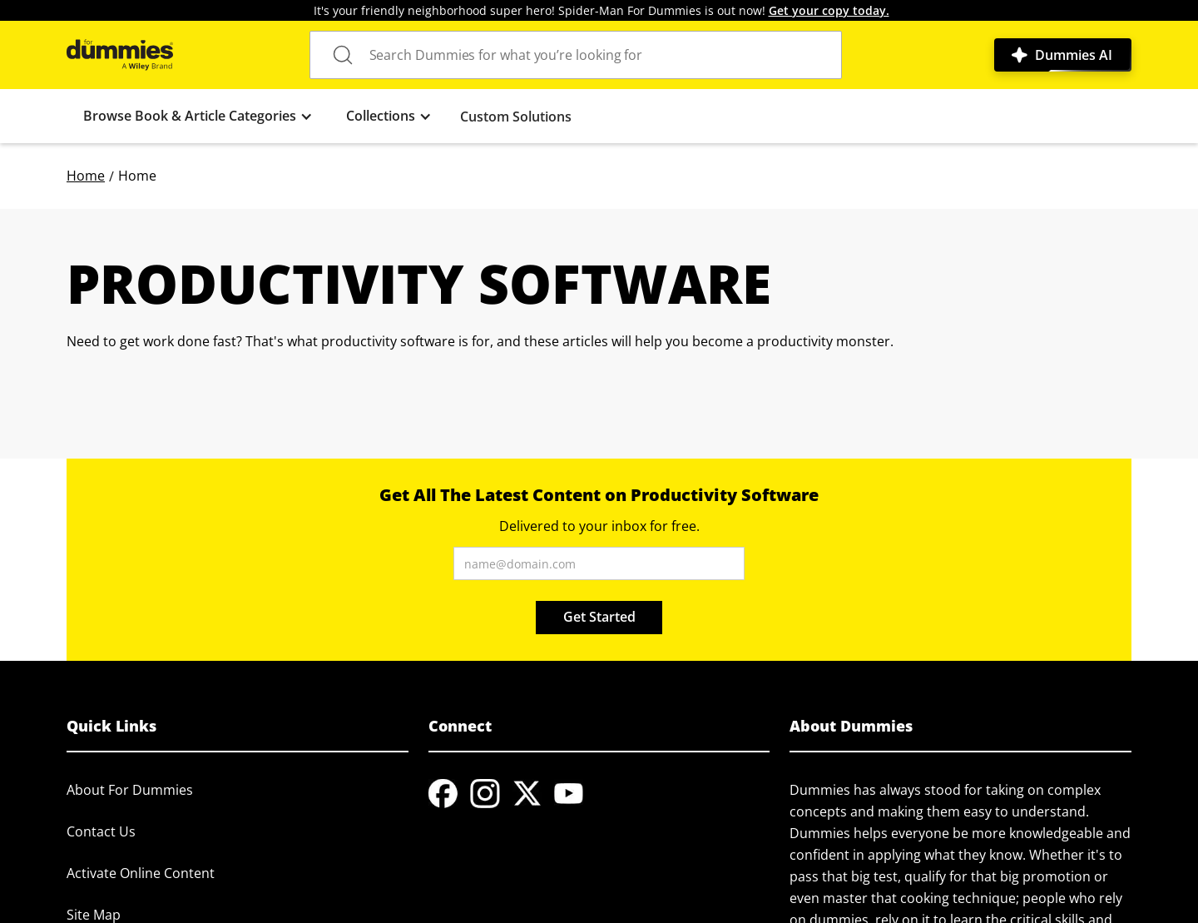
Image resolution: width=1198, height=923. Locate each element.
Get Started (599, 617)
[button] (198, 116)
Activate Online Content (141, 873)
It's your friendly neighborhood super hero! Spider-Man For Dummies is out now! (601, 10)
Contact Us (101, 831)
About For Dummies (130, 790)
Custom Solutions (516, 116)
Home (86, 175)
